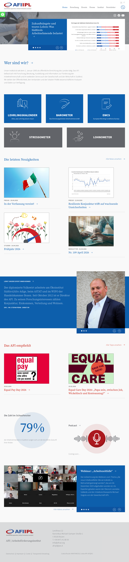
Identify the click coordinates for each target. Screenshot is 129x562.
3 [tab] (37, 47)
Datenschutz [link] (10, 554)
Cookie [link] (28, 554)
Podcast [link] (75, 425)
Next (61, 47)
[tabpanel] (76, 34)
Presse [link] (92, 7)
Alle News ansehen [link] (115, 159)
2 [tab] (35, 47)
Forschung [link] (74, 7)
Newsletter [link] (110, 7)
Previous (57, 47)
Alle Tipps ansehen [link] (115, 345)
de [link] (121, 3)
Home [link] (65, 7)
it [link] (124, 3)
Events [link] (84, 7)
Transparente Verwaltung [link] (41, 554)
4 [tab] (40, 47)
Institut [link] (100, 7)
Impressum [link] (20, 554)
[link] (2, 14)
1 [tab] (33, 47)
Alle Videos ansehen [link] (63, 509)
